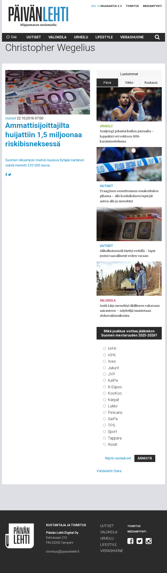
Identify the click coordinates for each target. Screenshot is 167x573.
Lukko (113, 406)
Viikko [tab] (129, 83)
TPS (111, 425)
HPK (112, 355)
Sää (11, 37)
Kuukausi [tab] (151, 83)
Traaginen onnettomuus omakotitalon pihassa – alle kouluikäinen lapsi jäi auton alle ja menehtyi (129, 196)
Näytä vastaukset (118, 458)
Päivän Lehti (38, 15)
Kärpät (113, 399)
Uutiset (34, 37)
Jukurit (113, 368)
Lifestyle (104, 37)
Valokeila (57, 37)
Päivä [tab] (107, 83)
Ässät (112, 444)
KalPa (113, 380)
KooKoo (115, 393)
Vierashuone (132, 37)
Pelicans (115, 412)
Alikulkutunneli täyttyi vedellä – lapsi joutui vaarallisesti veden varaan (127, 253)
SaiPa (113, 418)
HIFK (112, 348)
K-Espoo (115, 387)
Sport (112, 431)
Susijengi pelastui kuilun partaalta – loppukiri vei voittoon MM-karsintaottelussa (127, 136)
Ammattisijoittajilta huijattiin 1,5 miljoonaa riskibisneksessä (43, 134)
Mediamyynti (152, 6)
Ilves (112, 361)
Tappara (115, 438)
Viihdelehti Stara (109, 471)
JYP (111, 374)
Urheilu (81, 37)
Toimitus (132, 6)
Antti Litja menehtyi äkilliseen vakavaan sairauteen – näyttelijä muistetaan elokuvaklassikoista (130, 311)
